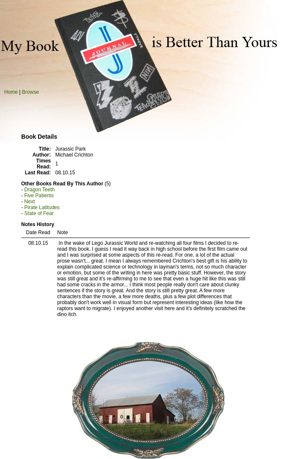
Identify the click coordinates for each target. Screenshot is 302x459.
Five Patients (38, 196)
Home (11, 92)
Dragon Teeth (39, 190)
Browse (30, 92)
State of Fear (38, 213)
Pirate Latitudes (41, 207)
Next (29, 201)
